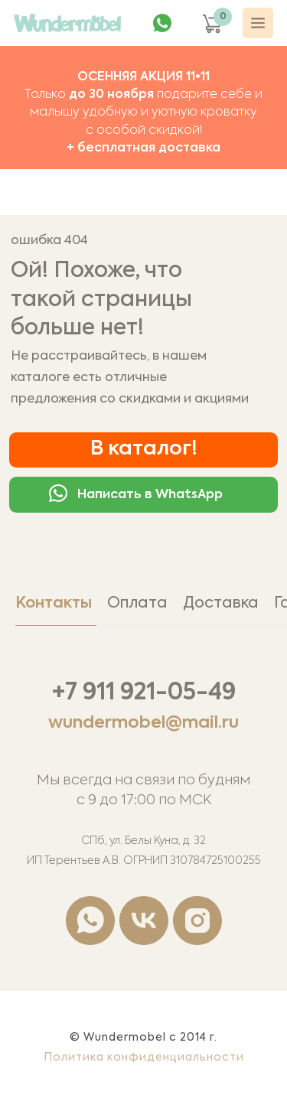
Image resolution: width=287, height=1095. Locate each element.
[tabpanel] (143, 812)
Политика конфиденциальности (144, 1057)
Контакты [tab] (53, 603)
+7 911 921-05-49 (144, 693)
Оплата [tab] (137, 603)
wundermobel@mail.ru (143, 723)
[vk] (143, 920)
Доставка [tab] (221, 603)
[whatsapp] (90, 920)
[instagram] (197, 920)
